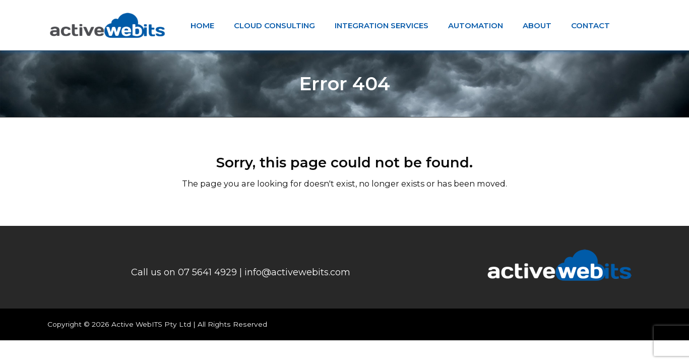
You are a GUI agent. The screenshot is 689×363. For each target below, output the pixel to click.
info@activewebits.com (297, 272)
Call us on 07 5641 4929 (184, 272)
